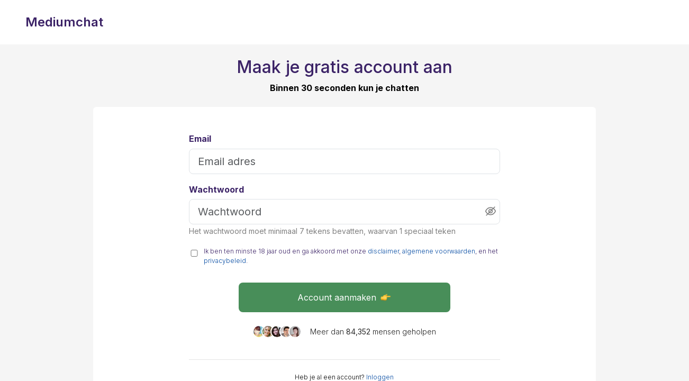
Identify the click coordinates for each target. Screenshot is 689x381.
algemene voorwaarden (438, 251)
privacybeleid (225, 261)
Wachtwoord (216, 190)
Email (200, 139)
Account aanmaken (344, 297)
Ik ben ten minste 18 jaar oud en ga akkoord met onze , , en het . (351, 256)
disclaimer (383, 251)
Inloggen (380, 377)
